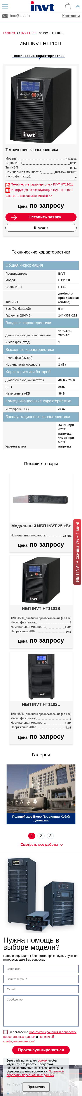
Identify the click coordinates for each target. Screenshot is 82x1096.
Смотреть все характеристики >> (28, 195)
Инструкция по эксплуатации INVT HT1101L (42, 190)
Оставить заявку (44, 217)
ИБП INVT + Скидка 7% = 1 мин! (77, 552)
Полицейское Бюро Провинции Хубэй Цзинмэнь (41, 818)
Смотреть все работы (39, 844)
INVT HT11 (29, 33)
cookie (42, 1060)
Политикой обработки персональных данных (35, 1073)
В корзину (41, 227)
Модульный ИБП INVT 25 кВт (41, 526)
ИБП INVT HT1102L (41, 704)
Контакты (71, 16)
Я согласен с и (40, 1036)
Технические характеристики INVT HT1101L (42, 184)
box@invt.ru (20, 16)
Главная (9, 33)
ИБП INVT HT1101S (41, 608)
